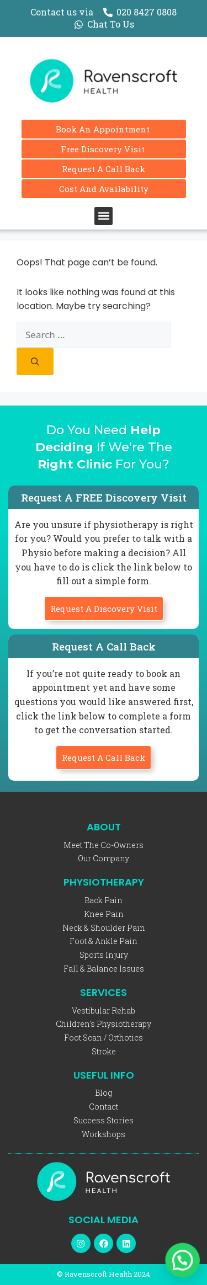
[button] (103, 216)
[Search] (35, 361)
